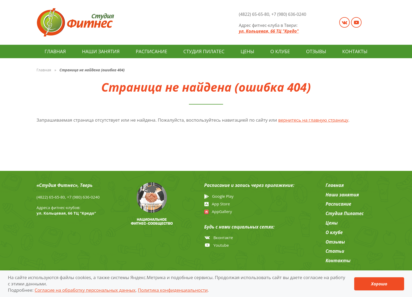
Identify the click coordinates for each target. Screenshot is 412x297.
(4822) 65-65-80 (254, 14)
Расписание (151, 51)
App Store (217, 203)
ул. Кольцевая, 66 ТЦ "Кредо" (269, 31)
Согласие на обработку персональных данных (85, 290)
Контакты (355, 51)
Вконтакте (218, 237)
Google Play (219, 196)
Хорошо (379, 283)
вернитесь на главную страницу (313, 120)
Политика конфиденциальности (173, 290)
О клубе (280, 51)
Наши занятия (101, 51)
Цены (247, 51)
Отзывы (316, 51)
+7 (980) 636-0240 (288, 14)
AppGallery (218, 211)
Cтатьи (335, 251)
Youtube (216, 245)
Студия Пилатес (204, 51)
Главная (55, 51)
